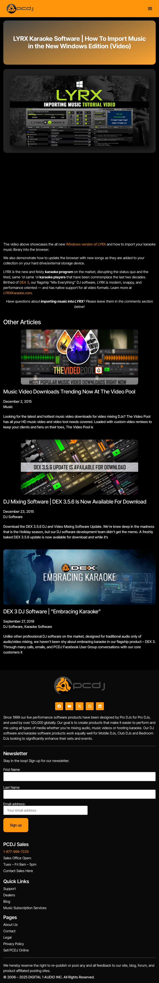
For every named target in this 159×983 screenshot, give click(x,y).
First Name (11, 769)
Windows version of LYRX (86, 244)
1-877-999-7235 (16, 851)
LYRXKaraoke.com (17, 293)
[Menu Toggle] (150, 8)
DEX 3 (24, 282)
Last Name (11, 787)
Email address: (45, 808)
